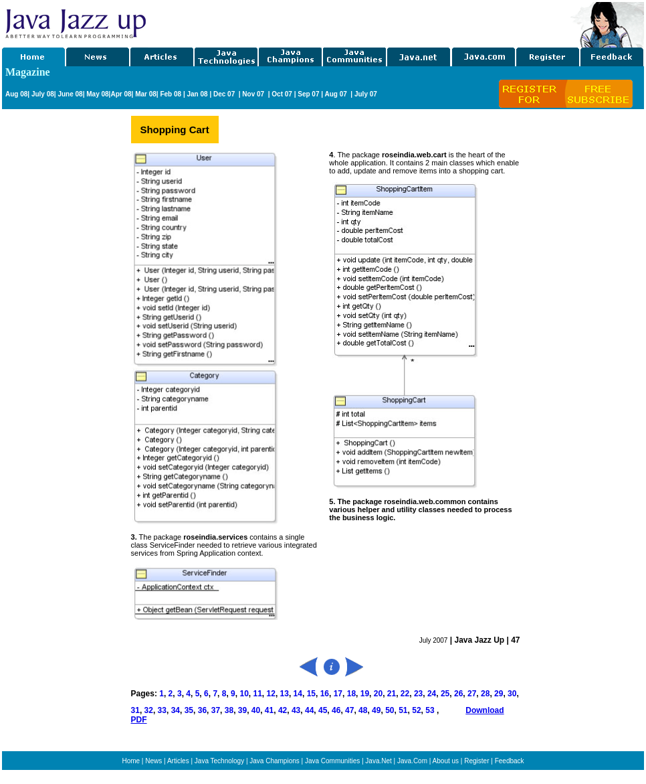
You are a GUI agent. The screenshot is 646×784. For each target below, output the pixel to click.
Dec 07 (225, 94)
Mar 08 (144, 94)
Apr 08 (120, 94)
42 (282, 710)
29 (498, 693)
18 (351, 693)
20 (378, 693)
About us (446, 761)
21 (391, 693)
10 (243, 693)
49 (376, 710)
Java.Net (378, 761)
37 (214, 710)
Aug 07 (336, 94)
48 (362, 710)
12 (270, 693)
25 (445, 693)
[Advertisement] (359, 22)
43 (296, 710)
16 (324, 693)
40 (255, 710)
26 (458, 693)
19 (363, 693)
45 (322, 710)
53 (429, 710)
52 (416, 710)
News (153, 761)
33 (162, 710)
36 (202, 710)
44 (309, 710)
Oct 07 (282, 94)
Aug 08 (16, 94)
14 (298, 693)
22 (405, 693)
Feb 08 (169, 94)
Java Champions (274, 761)
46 (335, 710)
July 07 (365, 94)
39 (242, 710)
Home (131, 761)
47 (349, 710)
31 (135, 710)
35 (189, 710)
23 (418, 693)
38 (229, 710)
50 (389, 710)
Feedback (509, 761)
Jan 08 (197, 94)
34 (175, 710)
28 (485, 693)
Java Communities (332, 761)
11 (257, 693)
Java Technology (219, 761)
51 (402, 710)
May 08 (97, 94)
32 (148, 710)
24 (431, 693)
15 (311, 693)
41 (269, 710)
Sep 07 (308, 94)
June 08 (70, 94)
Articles (178, 761)
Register (476, 761)
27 (471, 693)
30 (512, 693)
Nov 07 (254, 94)
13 (284, 693)
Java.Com (412, 761)
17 (338, 693)
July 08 (42, 94)
